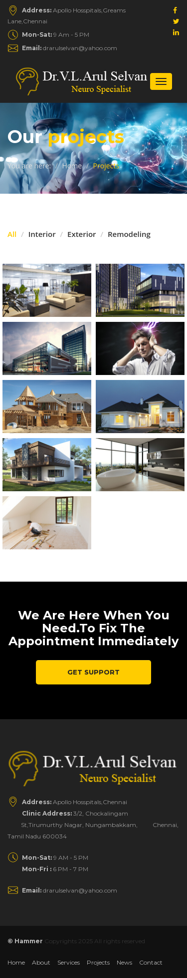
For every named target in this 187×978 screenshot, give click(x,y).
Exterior (81, 234)
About (41, 962)
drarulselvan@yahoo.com (69, 48)
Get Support (93, 672)
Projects (98, 962)
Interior (42, 234)
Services (68, 962)
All (11, 234)
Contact (151, 962)
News (124, 962)
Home (72, 165)
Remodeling (129, 234)
